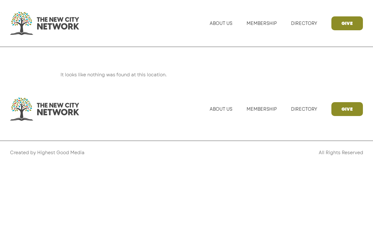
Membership (262, 23)
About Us (221, 23)
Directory (304, 23)
